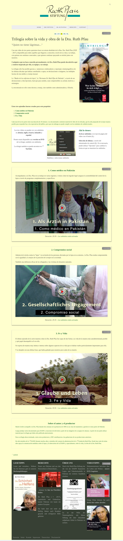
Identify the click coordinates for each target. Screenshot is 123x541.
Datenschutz (46, 537)
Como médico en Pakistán (24, 111)
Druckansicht (55, 537)
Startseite (16, 537)
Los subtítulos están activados (68, 236)
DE (55, 34)
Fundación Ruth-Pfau (84, 441)
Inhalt (22, 537)
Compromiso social (22, 113)
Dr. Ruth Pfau (61, 27)
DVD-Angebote (92, 471)
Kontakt (82, 27)
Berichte (73, 27)
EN (59, 34)
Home (39, 27)
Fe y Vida (18, 116)
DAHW (33, 441)
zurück (15, 455)
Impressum (36, 537)
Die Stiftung (48, 27)
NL (67, 34)
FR (64, 34)
